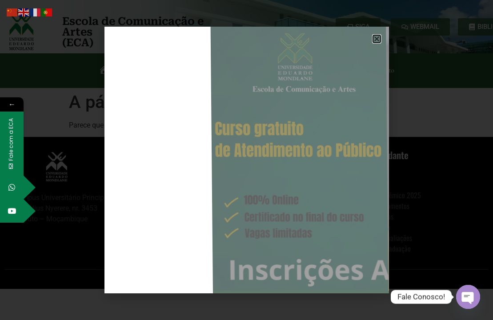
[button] (376, 39)
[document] (246, 160)
